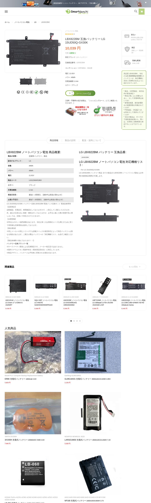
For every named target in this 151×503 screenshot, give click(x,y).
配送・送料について (91, 140)
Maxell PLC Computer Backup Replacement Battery (13, 352)
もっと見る (134, 267)
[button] (142, 12)
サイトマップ (97, 481)
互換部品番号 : (70, 63)
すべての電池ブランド (100, 469)
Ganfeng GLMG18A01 (37, 350)
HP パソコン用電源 (41, 485)
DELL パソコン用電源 (42, 481)
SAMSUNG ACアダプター (43, 469)
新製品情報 (96, 477)
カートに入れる (83, 93)
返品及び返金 (68, 481)
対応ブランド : (70, 57)
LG (35, 22)
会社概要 (66, 469)
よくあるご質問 (68, 473)
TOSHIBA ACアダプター (43, 477)
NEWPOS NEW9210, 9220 (87, 350)
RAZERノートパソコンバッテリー (17, 477)
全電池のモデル (97, 473)
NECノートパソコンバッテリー (16, 489)
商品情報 (54, 140)
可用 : (67, 53)
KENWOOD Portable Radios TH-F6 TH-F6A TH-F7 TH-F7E (135, 395)
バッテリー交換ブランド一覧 (17, 243)
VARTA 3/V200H (59, 350)
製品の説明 (70, 140)
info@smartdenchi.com (105, 485)
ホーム (7, 22)
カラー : (68, 85)
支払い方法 (67, 477)
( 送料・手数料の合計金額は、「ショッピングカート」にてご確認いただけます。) (91, 102)
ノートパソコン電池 (22, 22)
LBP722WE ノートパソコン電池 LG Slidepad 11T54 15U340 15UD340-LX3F (104, 303)
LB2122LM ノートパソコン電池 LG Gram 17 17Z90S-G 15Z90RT (17, 303)
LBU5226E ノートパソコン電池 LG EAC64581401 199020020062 (75, 303)
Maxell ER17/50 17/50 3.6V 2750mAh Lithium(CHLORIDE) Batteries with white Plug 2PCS (87, 398)
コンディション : (71, 68)
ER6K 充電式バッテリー (15, 358)
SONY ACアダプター (41, 473)
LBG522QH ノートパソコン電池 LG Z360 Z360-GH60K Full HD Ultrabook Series (133, 303)
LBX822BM (85, 157)
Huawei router (58, 393)
